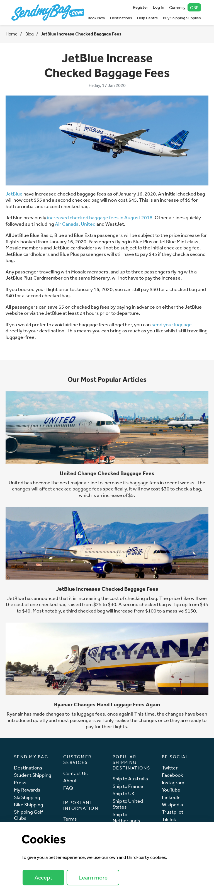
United (88, 224)
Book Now (96, 17)
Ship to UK (124, 793)
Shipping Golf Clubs (28, 815)
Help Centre (147, 17)
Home (12, 34)
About (70, 780)
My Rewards (27, 790)
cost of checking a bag (133, 598)
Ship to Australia (130, 778)
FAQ (68, 788)
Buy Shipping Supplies (182, 17)
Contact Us (75, 773)
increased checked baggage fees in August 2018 (99, 217)
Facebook (172, 775)
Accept (43, 877)
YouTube (171, 790)
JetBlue (14, 193)
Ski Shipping (27, 797)
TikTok (169, 819)
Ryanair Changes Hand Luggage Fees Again (107, 704)
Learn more (93, 877)
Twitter (170, 768)
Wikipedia (172, 804)
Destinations (121, 17)
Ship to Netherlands (126, 817)
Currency (185, 7)
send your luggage (172, 324)
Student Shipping (32, 775)
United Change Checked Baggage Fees (107, 473)
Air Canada (67, 224)
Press (20, 782)
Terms (70, 819)
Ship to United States (128, 804)
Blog (29, 34)
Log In (158, 7)
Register (140, 7)
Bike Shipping (28, 804)
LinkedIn (171, 797)
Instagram (173, 782)
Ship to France (128, 786)
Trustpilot (172, 812)
